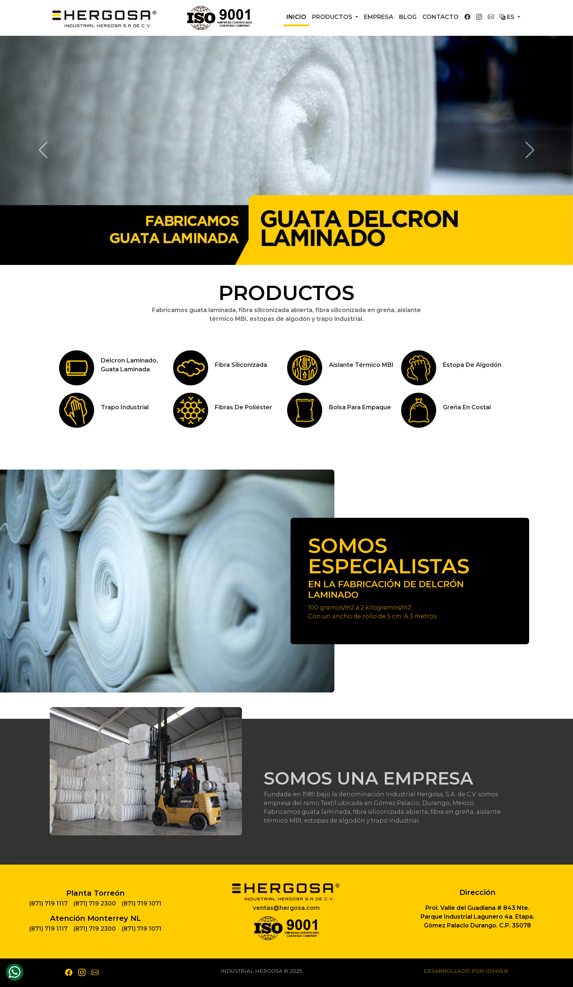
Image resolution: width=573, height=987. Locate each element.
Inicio (296, 17)
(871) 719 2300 (94, 903)
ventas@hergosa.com (286, 907)
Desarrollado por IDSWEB (466, 971)
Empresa (378, 17)
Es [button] (508, 17)
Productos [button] (333, 17)
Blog (408, 17)
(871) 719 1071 (142, 903)
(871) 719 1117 (48, 903)
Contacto (440, 17)
